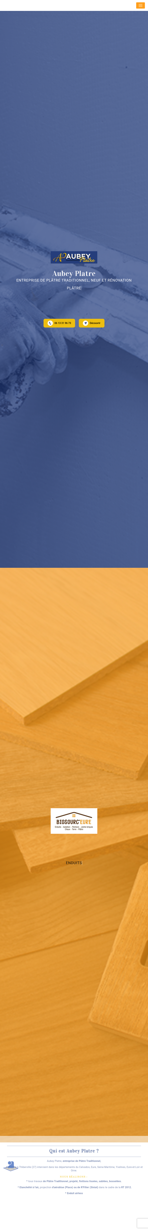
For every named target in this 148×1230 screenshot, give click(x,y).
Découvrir (91, 323)
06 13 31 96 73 (59, 323)
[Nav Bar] (140, 5)
